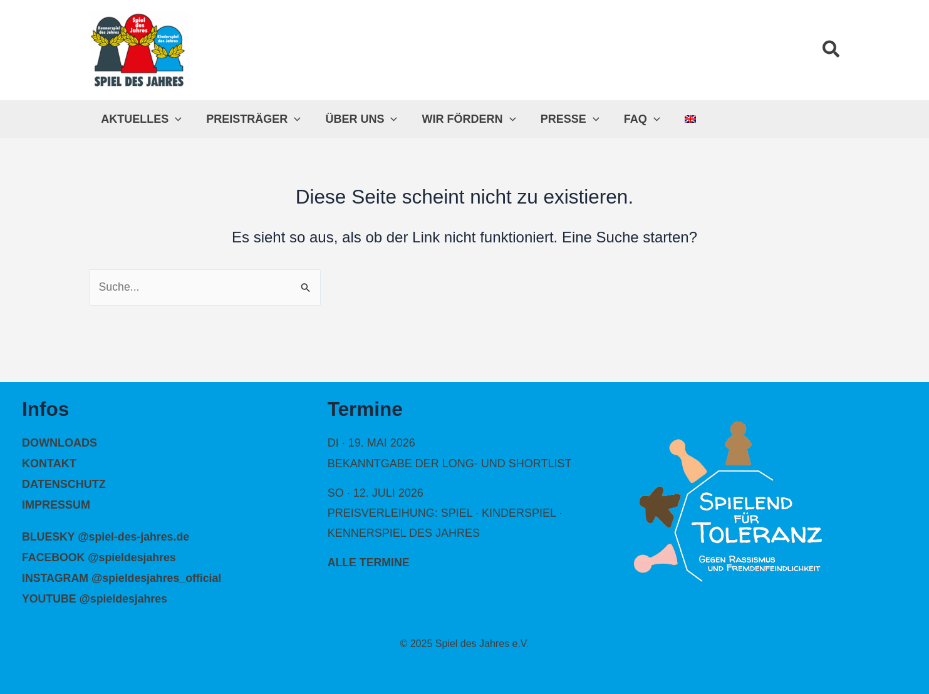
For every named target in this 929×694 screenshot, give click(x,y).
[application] (174, 119)
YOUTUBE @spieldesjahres (96, 597)
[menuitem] (676, 119)
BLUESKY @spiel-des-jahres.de (107, 535)
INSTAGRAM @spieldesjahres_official (123, 576)
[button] (832, 50)
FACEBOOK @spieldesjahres (100, 556)
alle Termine (369, 563)
